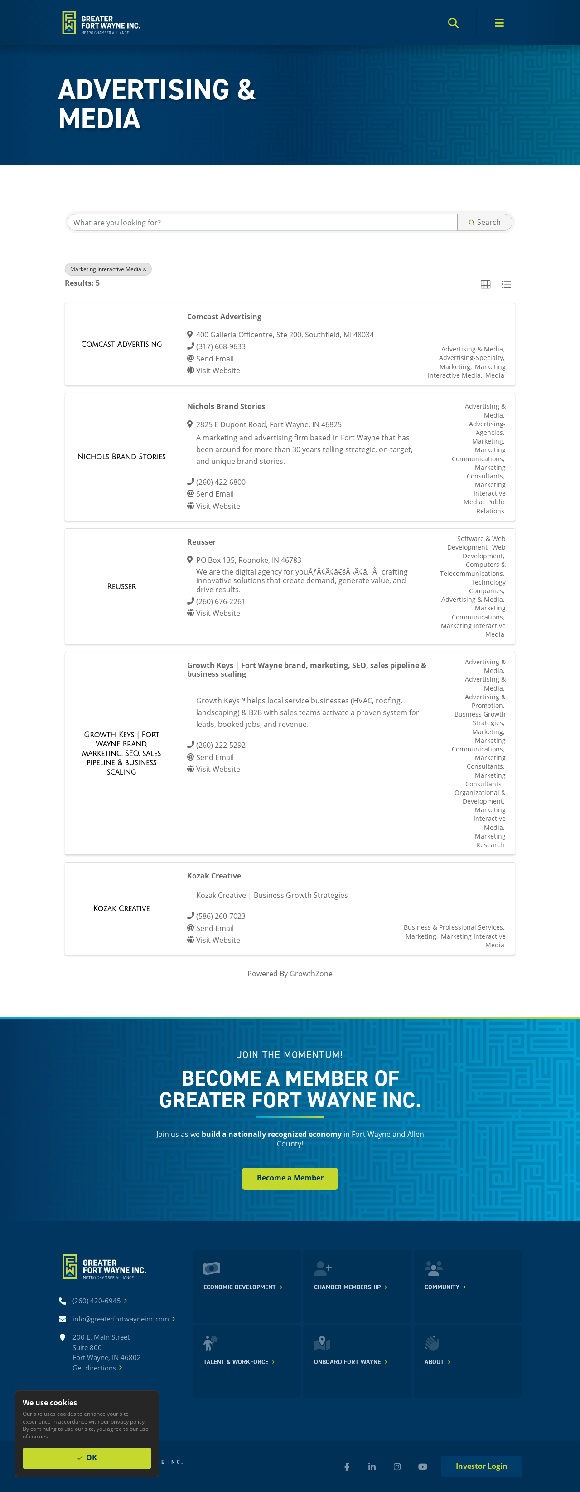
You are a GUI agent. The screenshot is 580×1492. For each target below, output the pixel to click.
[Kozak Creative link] (121, 908)
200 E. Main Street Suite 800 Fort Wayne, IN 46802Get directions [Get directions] (106, 1352)
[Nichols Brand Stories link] (121, 457)
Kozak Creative (214, 876)
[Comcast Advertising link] (121, 344)
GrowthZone (311, 973)
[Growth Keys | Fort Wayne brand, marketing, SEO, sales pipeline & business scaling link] (121, 753)
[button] (486, 285)
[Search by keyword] (263, 222)
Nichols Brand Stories (226, 406)
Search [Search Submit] (485, 222)
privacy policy (128, 1421)
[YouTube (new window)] (423, 1466)
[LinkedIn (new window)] (372, 1466)
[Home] (100, 22)
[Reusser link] (121, 586)
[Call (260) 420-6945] (96, 1301)
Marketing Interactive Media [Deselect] (108, 269)
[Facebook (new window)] (347, 1466)
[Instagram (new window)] (397, 1466)
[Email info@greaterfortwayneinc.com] (120, 1319)
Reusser (201, 542)
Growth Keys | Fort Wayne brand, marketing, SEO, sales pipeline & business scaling (306, 669)
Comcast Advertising (224, 317)
